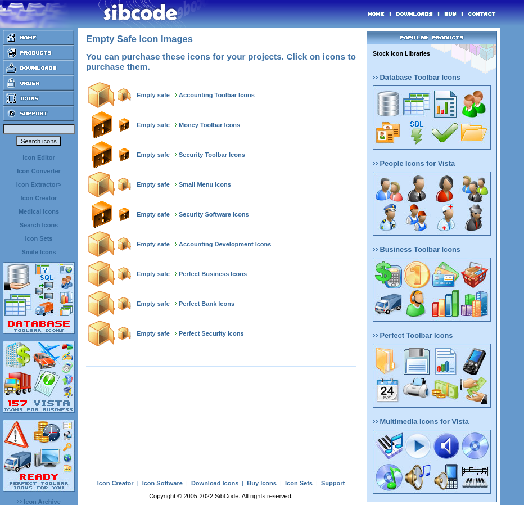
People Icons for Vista (414, 163)
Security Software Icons (214, 214)
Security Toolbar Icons (212, 154)
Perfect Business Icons (213, 273)
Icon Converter (39, 171)
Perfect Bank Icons (206, 303)
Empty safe (153, 95)
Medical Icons (39, 211)
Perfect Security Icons (211, 333)
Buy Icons (262, 483)
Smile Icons (38, 252)
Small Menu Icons (205, 184)
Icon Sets (39, 238)
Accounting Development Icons (225, 244)
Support (333, 483)
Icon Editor (38, 157)
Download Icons (214, 483)
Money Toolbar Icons (209, 124)
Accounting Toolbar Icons (217, 95)
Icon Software (162, 483)
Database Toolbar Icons (416, 77)
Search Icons (39, 225)
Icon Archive (39, 501)
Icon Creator (39, 198)
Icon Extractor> (38, 184)
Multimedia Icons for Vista (421, 421)
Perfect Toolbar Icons (413, 335)
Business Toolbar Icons (416, 249)
